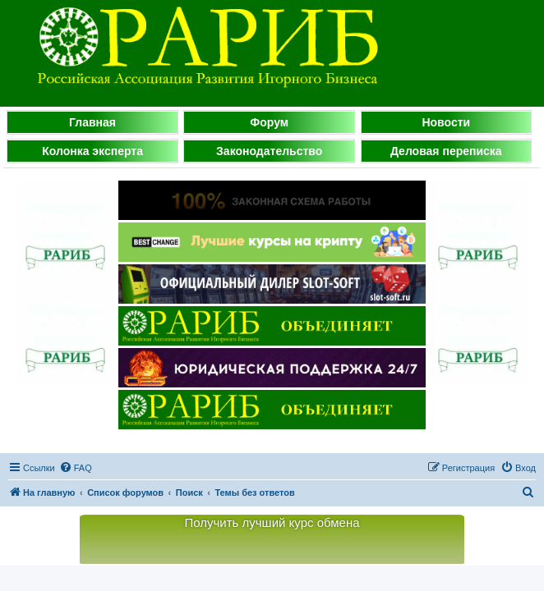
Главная (92, 122)
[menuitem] (75, 468)
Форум (269, 122)
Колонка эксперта (92, 151)
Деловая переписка (446, 151)
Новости (446, 122)
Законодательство (269, 151)
